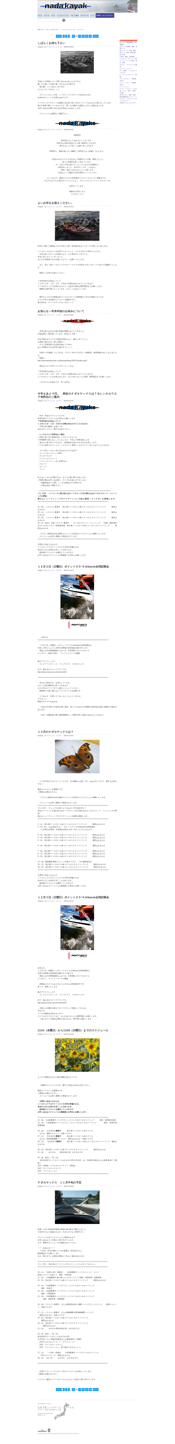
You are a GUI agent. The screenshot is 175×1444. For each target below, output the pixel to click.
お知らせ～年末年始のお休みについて (61, 311)
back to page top (75, 1433)
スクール (46, 15)
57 (80, 36)
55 (73, 36)
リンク (92, 15)
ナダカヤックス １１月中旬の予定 (59, 1182)
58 (83, 36)
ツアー (53, 15)
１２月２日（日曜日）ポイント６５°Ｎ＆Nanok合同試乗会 (73, 566)
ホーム (40, 15)
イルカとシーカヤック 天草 (128, 58)
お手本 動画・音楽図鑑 (128, 56)
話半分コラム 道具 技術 (128, 95)
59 (87, 36)
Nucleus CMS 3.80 (47, 1433)
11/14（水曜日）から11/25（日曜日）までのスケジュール (73, 1030)
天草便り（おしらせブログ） (105, 15)
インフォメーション (63, 15)
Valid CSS (67, 1433)
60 (90, 36)
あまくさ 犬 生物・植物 (128, 50)
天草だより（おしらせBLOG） (49, 29)
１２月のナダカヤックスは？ (55, 731)
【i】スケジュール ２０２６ (52, 47)
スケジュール (85, 15)
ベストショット (124, 87)
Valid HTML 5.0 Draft (58, 1433)
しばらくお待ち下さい (51, 43)
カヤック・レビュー (126, 68)
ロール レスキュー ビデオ (128, 89)
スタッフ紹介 (75, 15)
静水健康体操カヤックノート (128, 97)
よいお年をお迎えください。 (56, 202)
